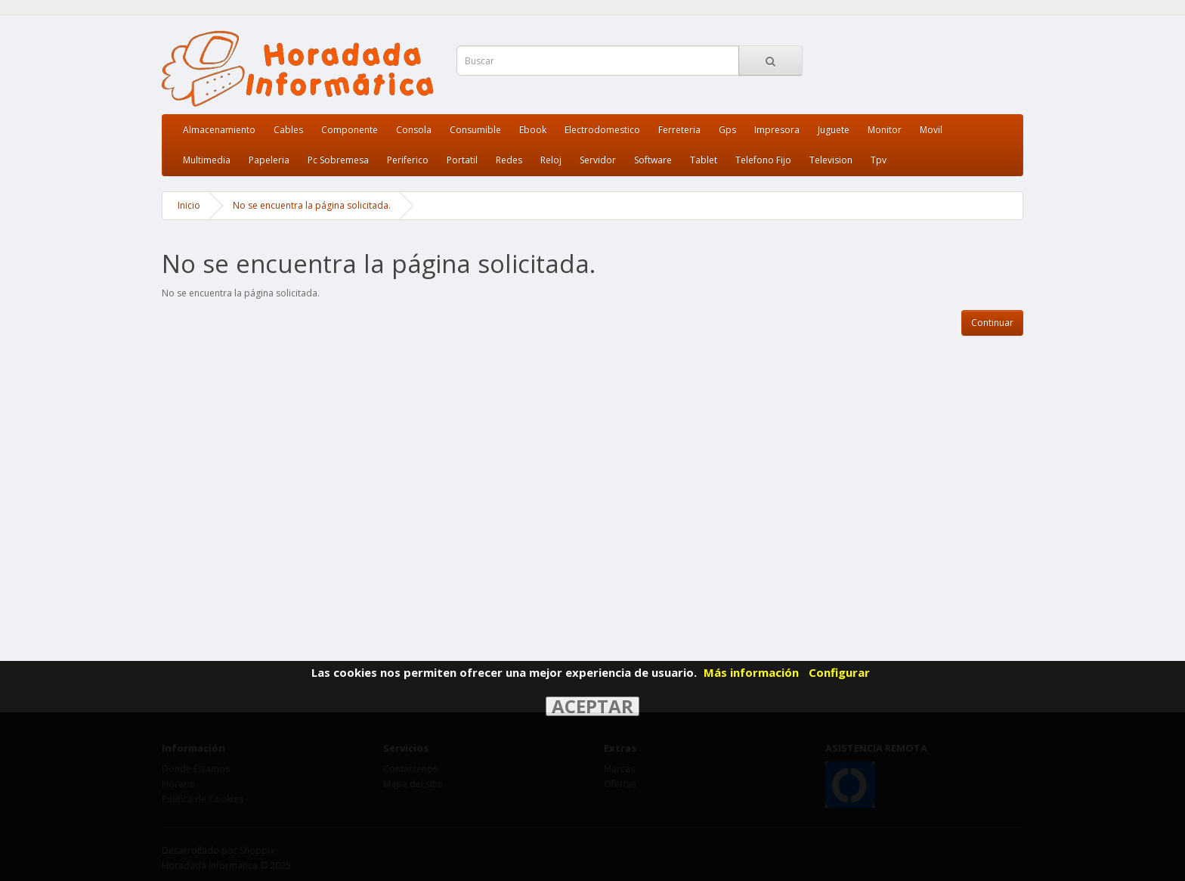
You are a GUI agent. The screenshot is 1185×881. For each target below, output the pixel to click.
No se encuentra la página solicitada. (312, 205)
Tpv (878, 160)
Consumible (475, 129)
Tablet (703, 160)
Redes (509, 160)
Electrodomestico (602, 129)
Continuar (992, 322)
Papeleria (269, 160)
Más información (751, 672)
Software (653, 160)
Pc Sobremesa (338, 160)
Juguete (833, 129)
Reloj (551, 160)
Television (830, 160)
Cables (288, 129)
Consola (414, 129)
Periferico (408, 160)
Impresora (777, 129)
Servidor (598, 160)
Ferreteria (679, 129)
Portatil (462, 160)
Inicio (189, 205)
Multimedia (207, 160)
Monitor (885, 129)
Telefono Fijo (763, 160)
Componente (349, 129)
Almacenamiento (219, 129)
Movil (931, 129)
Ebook (532, 129)
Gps (727, 129)
